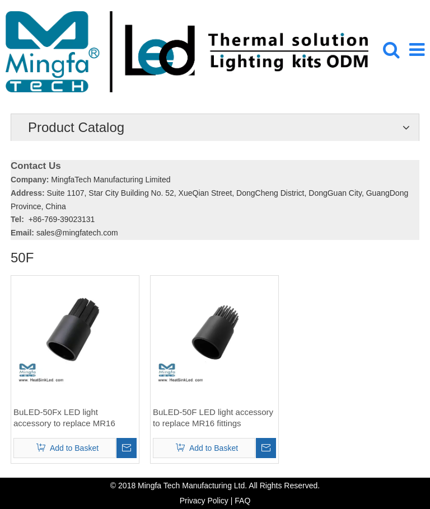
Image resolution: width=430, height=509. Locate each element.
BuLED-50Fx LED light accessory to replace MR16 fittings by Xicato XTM (64, 418)
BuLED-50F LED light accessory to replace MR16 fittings (213, 417)
